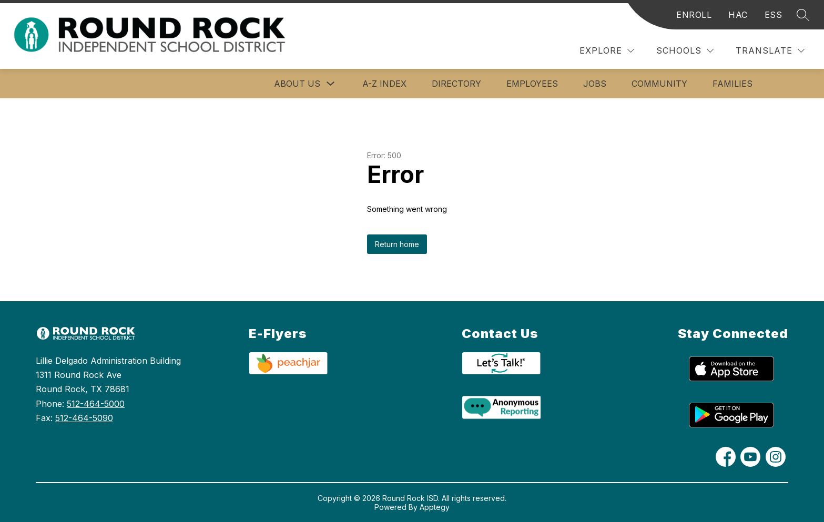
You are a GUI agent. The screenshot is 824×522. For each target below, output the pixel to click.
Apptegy (435, 507)
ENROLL (693, 14)
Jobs (594, 83)
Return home (397, 244)
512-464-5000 (96, 403)
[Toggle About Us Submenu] (330, 84)
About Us (297, 83)
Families (732, 83)
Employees (532, 83)
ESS (773, 14)
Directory (456, 83)
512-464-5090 (84, 418)
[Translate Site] (770, 50)
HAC (738, 14)
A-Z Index (384, 83)
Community (659, 83)
